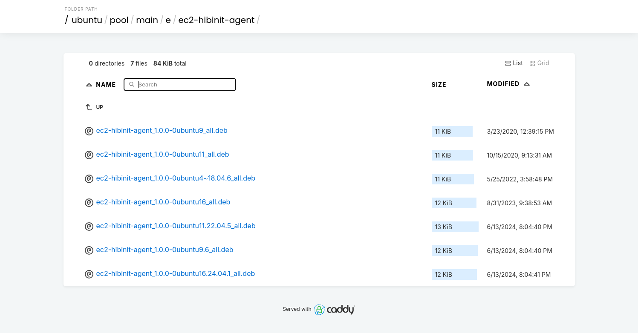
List (514, 63)
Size (439, 84)
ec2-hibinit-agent (216, 20)
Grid (539, 63)
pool (119, 20)
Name (107, 84)
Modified (509, 83)
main (147, 20)
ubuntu (87, 20)
